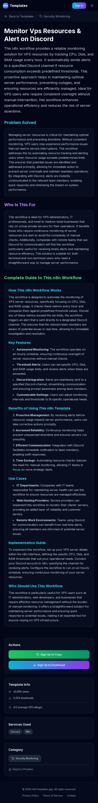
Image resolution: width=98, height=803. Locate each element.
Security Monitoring (25, 758)
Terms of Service (53, 795)
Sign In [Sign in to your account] (79, 5)
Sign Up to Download (49, 665)
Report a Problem (21, 769)
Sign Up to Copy (49, 654)
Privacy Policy (30, 795)
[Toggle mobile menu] (92, 5)
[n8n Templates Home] (15, 5)
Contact (71, 795)
